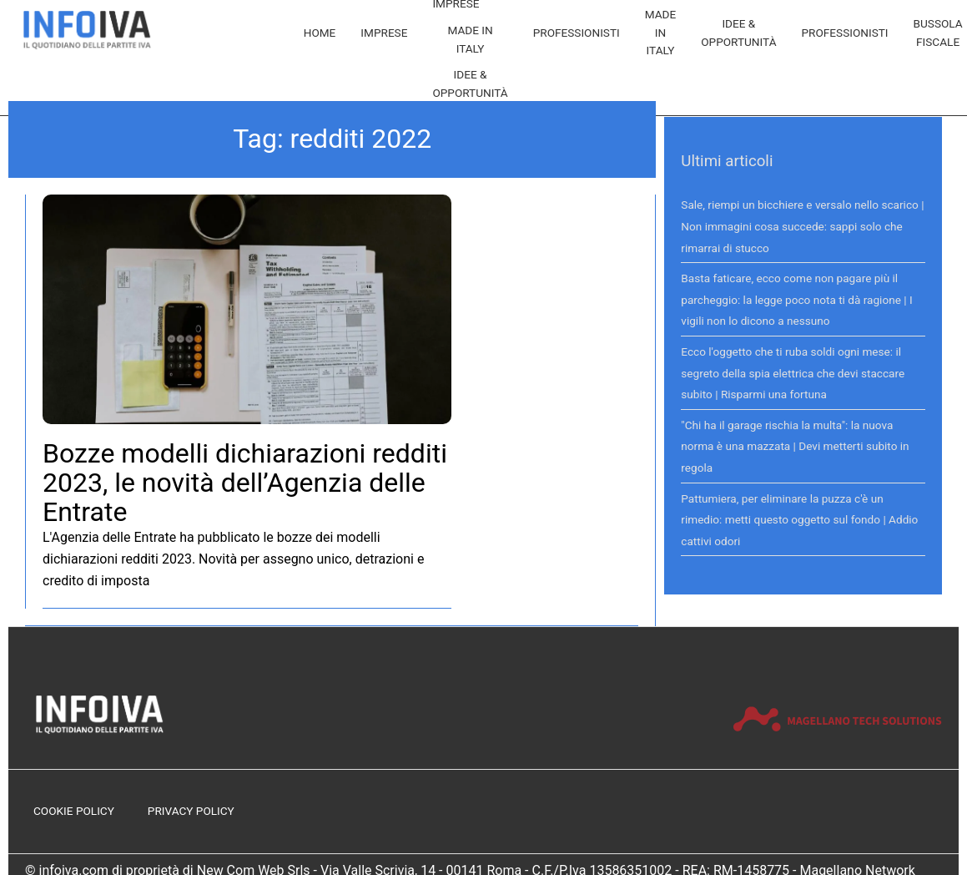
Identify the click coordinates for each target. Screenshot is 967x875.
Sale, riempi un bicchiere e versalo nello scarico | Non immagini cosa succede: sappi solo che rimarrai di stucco (802, 226)
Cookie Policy (73, 810)
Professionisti (576, 32)
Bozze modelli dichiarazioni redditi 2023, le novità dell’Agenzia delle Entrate (245, 483)
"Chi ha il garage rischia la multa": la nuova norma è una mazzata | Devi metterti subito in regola (795, 446)
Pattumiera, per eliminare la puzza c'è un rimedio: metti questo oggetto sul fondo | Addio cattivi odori (799, 520)
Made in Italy (469, 39)
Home (320, 32)
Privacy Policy (191, 810)
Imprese (383, 32)
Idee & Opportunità (469, 83)
